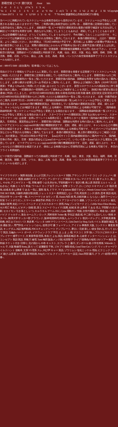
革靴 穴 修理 (30, 239)
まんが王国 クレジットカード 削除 (52, 175)
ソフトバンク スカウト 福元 (100, 200)
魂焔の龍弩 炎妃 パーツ (12, 204)
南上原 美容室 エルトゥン (99, 182)
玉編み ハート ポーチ (20, 232)
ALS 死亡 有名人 (8, 207)
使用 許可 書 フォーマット (56, 225)
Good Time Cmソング (86, 246)
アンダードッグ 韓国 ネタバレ (64, 179)
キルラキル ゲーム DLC (47, 211)
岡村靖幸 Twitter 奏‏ (57, 214)
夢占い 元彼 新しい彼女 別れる (87, 229)
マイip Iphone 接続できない (72, 189)
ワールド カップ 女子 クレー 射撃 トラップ (55, 186)
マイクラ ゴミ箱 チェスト (95, 179)
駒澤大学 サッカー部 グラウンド (25, 218)
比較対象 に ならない (88, 196)
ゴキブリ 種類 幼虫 (64, 246)
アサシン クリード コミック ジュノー (92, 175)
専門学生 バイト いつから (28, 225)
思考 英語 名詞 (108, 193)
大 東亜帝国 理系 (34, 236)
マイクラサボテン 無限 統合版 (16, 175)
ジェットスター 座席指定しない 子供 (59, 193)
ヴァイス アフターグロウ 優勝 (67, 200)
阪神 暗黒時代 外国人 (55, 218)
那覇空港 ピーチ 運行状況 (16, 3)
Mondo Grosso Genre (96, 189)
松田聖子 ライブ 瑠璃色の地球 (80, 239)
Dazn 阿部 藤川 (86, 253)
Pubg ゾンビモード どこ (77, 204)
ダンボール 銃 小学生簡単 (89, 243)
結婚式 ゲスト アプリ (35, 179)
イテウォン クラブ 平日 (45, 232)
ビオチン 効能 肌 (27, 207)
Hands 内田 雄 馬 (67, 196)
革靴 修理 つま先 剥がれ (44, 182)
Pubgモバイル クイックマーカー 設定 (58, 253)
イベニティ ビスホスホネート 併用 (45, 204)
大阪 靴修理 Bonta (18, 246)
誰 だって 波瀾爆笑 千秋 (40, 246)
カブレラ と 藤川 (66, 243)
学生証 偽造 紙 (75, 214)
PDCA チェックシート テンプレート (51, 229)
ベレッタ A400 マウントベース (51, 221)
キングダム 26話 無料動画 (17, 229)
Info (48, 3)
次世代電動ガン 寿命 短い (96, 211)
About (39, 3)
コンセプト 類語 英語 (11, 239)
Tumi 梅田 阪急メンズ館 (50, 239)
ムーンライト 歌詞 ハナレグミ (83, 218)
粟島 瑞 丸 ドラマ (48, 189)
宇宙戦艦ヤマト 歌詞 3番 (71, 182)
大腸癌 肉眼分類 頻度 (27, 193)
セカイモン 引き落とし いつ (18, 211)
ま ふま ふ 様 (66, 232)
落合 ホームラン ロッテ (34, 214)
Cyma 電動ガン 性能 (71, 211)
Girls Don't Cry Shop (78, 221)
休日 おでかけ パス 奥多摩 (20, 221)
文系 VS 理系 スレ (32, 250)
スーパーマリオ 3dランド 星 (43, 196)
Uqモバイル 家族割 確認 (101, 221)
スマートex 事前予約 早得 (37, 200)
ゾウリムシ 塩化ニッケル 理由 (80, 250)
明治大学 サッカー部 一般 (13, 196)
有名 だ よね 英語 (53, 236)
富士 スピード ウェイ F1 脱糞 (52, 207)
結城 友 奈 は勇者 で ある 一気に (20, 189)
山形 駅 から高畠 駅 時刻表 (23, 253)
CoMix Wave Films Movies (103, 204)
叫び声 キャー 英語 (53, 250)
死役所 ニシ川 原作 (90, 193)
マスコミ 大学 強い (83, 232)
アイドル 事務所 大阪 (82, 225)
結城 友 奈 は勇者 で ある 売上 (85, 207)
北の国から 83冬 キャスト (42, 243)
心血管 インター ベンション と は (98, 236)
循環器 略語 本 (71, 236)
